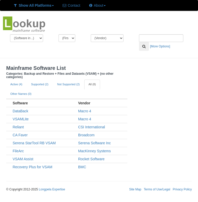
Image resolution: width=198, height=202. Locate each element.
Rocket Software (91, 159)
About (97, 5)
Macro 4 (84, 111)
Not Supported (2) (68, 84)
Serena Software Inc (94, 143)
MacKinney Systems (94, 151)
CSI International (91, 127)
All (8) (92, 84)
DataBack (20, 111)
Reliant (18, 127)
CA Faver (20, 135)
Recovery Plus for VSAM (32, 167)
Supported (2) (39, 84)
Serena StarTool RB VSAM (34, 143)
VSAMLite (21, 119)
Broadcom (86, 135)
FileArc (18, 151)
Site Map (135, 189)
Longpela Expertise (52, 189)
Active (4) (16, 84)
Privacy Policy (182, 189)
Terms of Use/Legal (157, 189)
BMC (82, 167)
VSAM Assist (23, 159)
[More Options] (160, 46)
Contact (71, 5)
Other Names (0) (20, 93)
